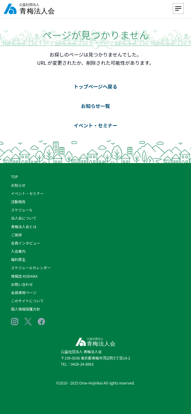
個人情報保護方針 (25, 308)
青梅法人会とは (23, 226)
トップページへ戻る (95, 86)
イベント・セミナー (95, 125)
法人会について (23, 218)
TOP (14, 176)
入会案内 (18, 251)
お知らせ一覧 (95, 106)
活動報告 (18, 201)
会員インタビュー (25, 242)
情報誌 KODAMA (24, 276)
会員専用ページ (23, 292)
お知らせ (18, 185)
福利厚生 (18, 259)
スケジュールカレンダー (31, 267)
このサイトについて (27, 300)
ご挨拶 (16, 234)
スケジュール (22, 209)
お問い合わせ (22, 284)
